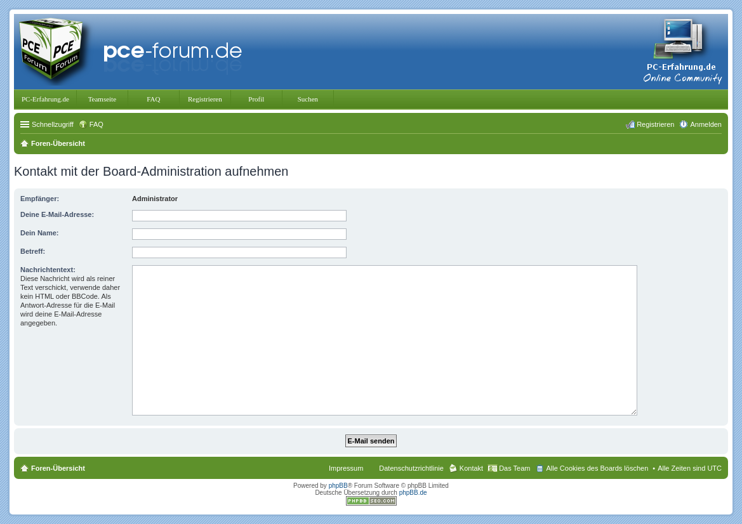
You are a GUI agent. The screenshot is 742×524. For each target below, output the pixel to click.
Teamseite (102, 99)
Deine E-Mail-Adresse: (57, 214)
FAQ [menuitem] (96, 124)
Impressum (346, 468)
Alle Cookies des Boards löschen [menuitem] (597, 468)
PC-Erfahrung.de (45, 99)
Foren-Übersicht (58, 468)
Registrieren (205, 99)
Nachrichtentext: (48, 269)
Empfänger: (39, 198)
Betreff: (32, 251)
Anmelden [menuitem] (706, 124)
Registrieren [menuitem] (655, 124)
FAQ (153, 99)
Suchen (308, 99)
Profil (256, 99)
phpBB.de (413, 492)
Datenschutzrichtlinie (411, 468)
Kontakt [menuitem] (471, 468)
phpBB (338, 485)
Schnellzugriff (53, 124)
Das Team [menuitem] (514, 468)
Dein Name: (39, 233)
